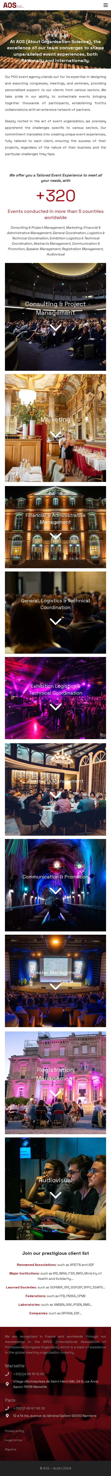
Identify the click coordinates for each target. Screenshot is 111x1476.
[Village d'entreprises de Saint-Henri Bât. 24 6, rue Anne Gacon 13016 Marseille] (9, 1384)
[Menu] (105, 5)
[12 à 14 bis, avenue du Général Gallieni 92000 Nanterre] (9, 1416)
